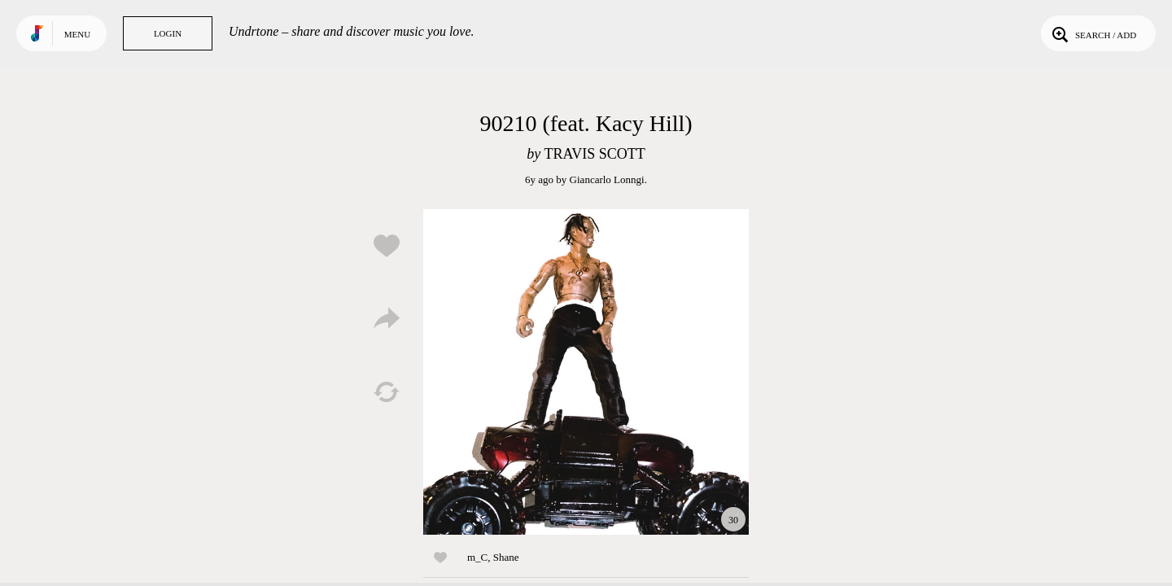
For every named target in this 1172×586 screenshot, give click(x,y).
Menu (77, 34)
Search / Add (1092, 33)
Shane (506, 557)
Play (586, 372)
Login (167, 33)
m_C (477, 557)
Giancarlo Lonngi (607, 179)
